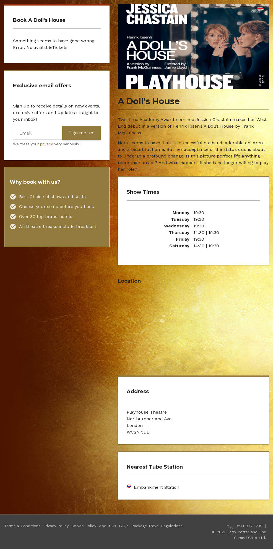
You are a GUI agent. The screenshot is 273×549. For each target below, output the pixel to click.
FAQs (124, 526)
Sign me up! (81, 132)
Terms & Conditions (22, 526)
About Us (107, 526)
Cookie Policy (83, 526)
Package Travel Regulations (157, 526)
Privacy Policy (56, 526)
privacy (46, 144)
